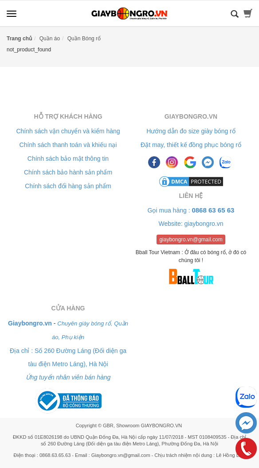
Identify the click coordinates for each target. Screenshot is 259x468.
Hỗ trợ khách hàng (68, 116)
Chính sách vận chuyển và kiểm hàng (68, 131)
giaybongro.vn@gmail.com (190, 239)
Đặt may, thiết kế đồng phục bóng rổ (191, 144)
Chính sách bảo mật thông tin (68, 158)
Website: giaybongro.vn (190, 223)
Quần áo (49, 38)
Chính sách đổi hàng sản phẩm (68, 186)
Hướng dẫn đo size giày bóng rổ (190, 131)
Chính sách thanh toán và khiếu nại (68, 144)
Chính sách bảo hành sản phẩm (68, 172)
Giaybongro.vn (191, 116)
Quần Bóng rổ (84, 38)
